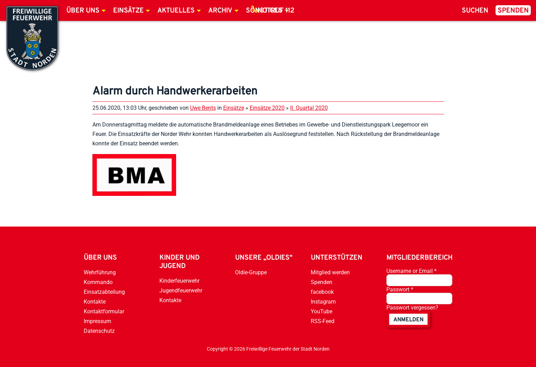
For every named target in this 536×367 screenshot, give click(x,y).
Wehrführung (100, 272)
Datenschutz (99, 331)
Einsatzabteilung (104, 292)
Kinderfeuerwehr (179, 280)
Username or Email (411, 271)
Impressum (97, 321)
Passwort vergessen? (412, 307)
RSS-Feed (322, 321)
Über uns (82, 11)
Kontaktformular (104, 311)
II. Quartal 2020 (309, 108)
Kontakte (95, 301)
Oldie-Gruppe (251, 272)
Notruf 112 (275, 11)
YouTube (321, 311)
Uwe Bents (203, 108)
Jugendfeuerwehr (180, 290)
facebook (322, 292)
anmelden (408, 319)
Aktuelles (176, 11)
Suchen (475, 11)
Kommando (98, 282)
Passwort (399, 289)
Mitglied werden (330, 272)
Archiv (220, 11)
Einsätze (128, 11)
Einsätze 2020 (267, 108)
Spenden (513, 11)
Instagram (323, 301)
